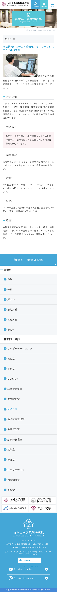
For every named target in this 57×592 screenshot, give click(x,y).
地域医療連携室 (16, 419)
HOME (27, 30)
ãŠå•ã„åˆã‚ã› (16, 552)
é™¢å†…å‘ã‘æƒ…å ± (31, 561)
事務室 (11, 490)
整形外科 (12, 319)
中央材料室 (14, 399)
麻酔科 (11, 330)
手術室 (11, 369)
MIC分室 (12, 409)
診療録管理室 (15, 439)
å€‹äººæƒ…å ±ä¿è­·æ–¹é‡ (41, 552)
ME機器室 (13, 379)
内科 (10, 279)
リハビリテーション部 (20, 348)
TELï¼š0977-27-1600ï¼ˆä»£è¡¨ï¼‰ (28, 547)
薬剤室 (11, 449)
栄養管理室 (14, 429)
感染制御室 (14, 480)
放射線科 (12, 309)
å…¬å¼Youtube (20, 569)
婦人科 (11, 299)
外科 (10, 289)
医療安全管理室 (16, 470)
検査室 (11, 358)
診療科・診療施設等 (38, 30)
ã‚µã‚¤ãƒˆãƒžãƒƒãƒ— (30, 554)
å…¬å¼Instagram (21, 578)
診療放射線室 (15, 389)
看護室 (11, 460)
